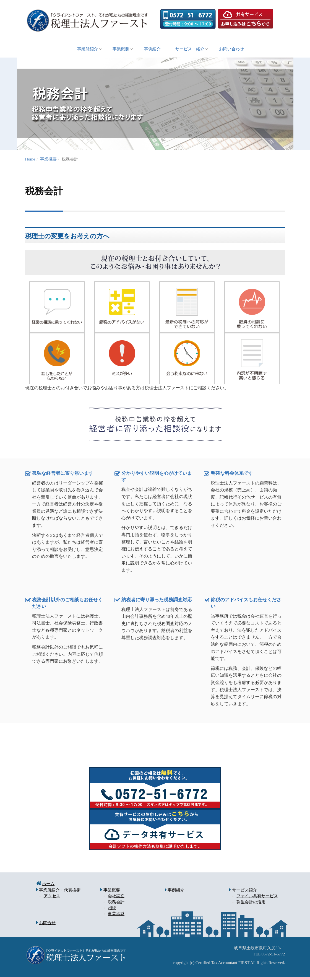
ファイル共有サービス (257, 896)
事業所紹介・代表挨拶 (59, 890)
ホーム (48, 884)
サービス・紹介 (191, 49)
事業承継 (116, 914)
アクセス (52, 896)
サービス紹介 (244, 890)
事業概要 (119, 49)
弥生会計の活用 (250, 902)
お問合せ (47, 923)
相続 (112, 908)
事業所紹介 (84, 49)
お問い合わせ (235, 49)
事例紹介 (152, 49)
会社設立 (116, 896)
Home (30, 159)
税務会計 (116, 902)
